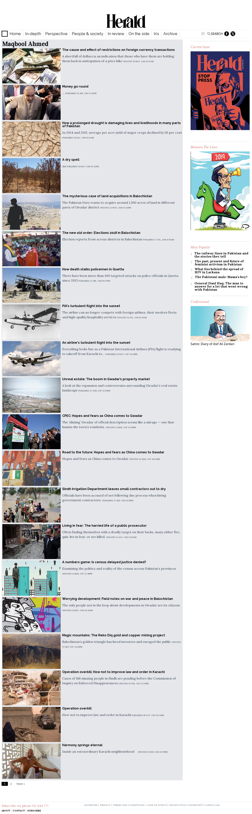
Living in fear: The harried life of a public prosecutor (104, 525)
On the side (139, 33)
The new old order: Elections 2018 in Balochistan (101, 233)
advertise (91, 805)
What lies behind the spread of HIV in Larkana (219, 270)
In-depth (33, 33)
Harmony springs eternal (82, 745)
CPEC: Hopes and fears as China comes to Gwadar (102, 416)
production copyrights (186, 805)
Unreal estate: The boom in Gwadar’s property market (106, 379)
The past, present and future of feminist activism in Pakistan (219, 262)
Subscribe (34, 810)
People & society (87, 33)
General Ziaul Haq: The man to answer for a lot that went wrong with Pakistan (221, 286)
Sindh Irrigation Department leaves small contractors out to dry (114, 489)
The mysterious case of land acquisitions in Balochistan (107, 196)
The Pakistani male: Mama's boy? (221, 277)
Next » (21, 784)
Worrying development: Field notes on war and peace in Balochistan (117, 599)
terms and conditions (128, 805)
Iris (156, 33)
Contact (19, 810)
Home (15, 33)
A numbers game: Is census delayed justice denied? (104, 562)
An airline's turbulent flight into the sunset (96, 342)
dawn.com (213, 805)
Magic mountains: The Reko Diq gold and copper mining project (113, 635)
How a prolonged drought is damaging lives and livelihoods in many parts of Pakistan (121, 124)
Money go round (75, 86)
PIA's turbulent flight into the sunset (91, 306)
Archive (170, 33)
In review (116, 33)
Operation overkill (77, 708)
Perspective (56, 33)
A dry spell (70, 159)
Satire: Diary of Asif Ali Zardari (212, 344)
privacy (105, 805)
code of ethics (156, 805)
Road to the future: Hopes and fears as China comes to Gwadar (113, 452)
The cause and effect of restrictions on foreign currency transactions (118, 50)
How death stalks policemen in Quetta (93, 269)
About (6, 810)
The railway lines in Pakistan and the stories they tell (221, 254)
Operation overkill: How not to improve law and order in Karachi (113, 672)
